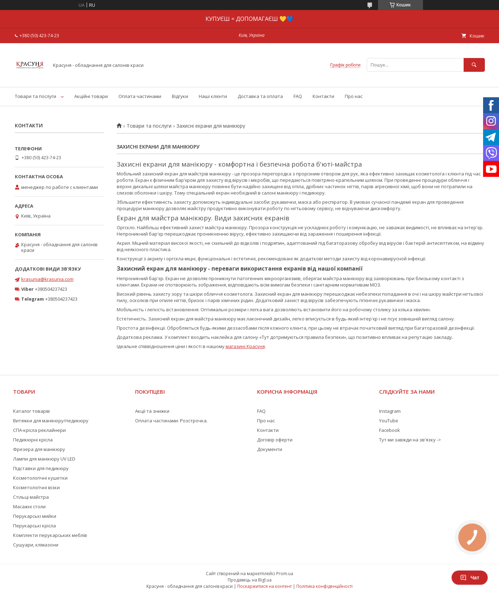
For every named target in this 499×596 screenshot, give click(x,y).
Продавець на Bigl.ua (250, 580)
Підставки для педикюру (41, 468)
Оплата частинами (139, 96)
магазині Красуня (245, 346)
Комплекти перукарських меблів (50, 535)
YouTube (388, 420)
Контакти (323, 96)
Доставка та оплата (260, 96)
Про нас (353, 96)
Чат (469, 577)
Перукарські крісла (34, 525)
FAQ (298, 96)
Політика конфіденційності (324, 586)
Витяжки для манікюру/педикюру (50, 420)
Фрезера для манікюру (39, 449)
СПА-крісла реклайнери (39, 430)
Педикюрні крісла (33, 439)
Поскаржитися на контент (264, 586)
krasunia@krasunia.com (47, 279)
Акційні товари (91, 96)
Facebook (389, 430)
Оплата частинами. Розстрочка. (171, 420)
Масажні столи (29, 506)
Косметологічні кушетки (40, 478)
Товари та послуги (35, 96)
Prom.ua (284, 574)
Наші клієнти (213, 96)
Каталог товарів (31, 411)
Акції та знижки (152, 411)
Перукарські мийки (34, 516)
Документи (269, 449)
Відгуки (180, 96)
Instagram (390, 411)
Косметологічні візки (36, 487)
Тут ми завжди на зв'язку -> (410, 439)
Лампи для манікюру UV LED (44, 459)
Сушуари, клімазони (35, 545)
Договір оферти (274, 439)
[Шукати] (474, 65)
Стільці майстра (31, 497)
